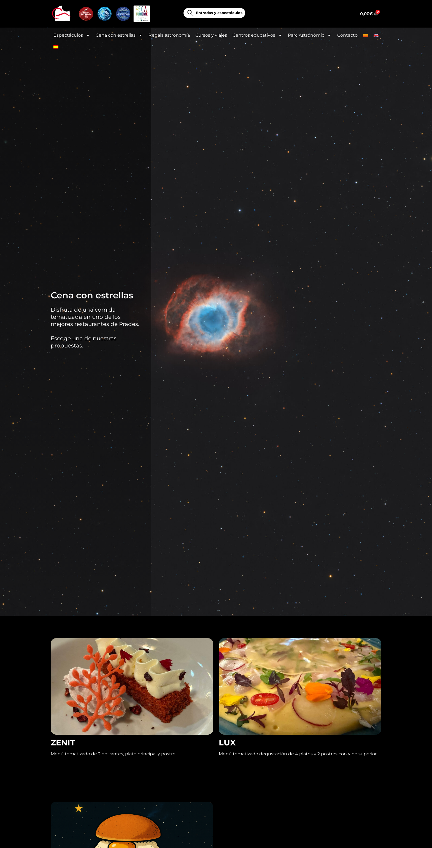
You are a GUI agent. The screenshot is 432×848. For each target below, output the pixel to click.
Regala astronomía (169, 35)
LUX (227, 753)
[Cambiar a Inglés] (376, 35)
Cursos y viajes (211, 35)
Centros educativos (257, 35)
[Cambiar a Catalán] (365, 35)
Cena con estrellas (119, 35)
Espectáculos (71, 35)
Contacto (347, 35)
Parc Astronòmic (309, 35)
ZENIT (63, 753)
